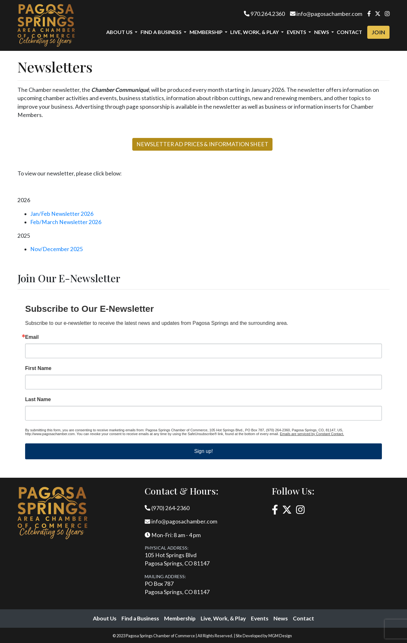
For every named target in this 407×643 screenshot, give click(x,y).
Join (378, 32)
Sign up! (203, 451)
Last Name (38, 399)
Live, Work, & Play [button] (255, 32)
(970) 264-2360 (167, 508)
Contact (349, 32)
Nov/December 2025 (56, 249)
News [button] (322, 32)
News (280, 618)
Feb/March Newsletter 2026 (65, 222)
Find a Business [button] (162, 32)
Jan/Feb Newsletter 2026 (61, 213)
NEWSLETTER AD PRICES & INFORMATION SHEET (202, 144)
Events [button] (297, 32)
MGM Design (280, 635)
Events (259, 618)
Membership (180, 618)
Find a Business (140, 618)
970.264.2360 (264, 13)
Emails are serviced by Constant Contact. (312, 434)
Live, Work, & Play (223, 618)
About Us (104, 618)
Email (32, 337)
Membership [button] (207, 32)
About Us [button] (120, 32)
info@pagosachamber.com (326, 13)
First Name (38, 368)
